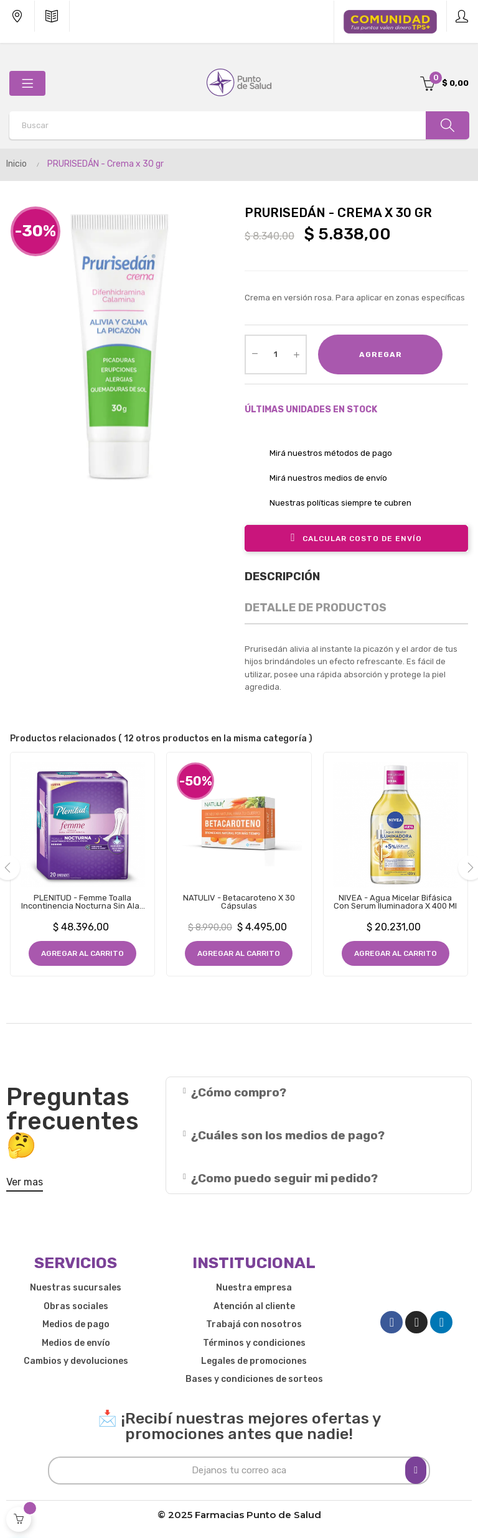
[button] (24, 1184)
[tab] (319, 1092)
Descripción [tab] (282, 576)
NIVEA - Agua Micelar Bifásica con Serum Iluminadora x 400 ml (395, 902)
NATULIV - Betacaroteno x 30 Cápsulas (239, 902)
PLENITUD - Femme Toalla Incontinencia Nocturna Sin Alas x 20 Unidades (82, 902)
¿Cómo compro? (238, 1092)
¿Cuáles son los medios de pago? (288, 1135)
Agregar (380, 354)
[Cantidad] (276, 354)
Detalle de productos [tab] (316, 607)
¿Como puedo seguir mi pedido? (284, 1178)
